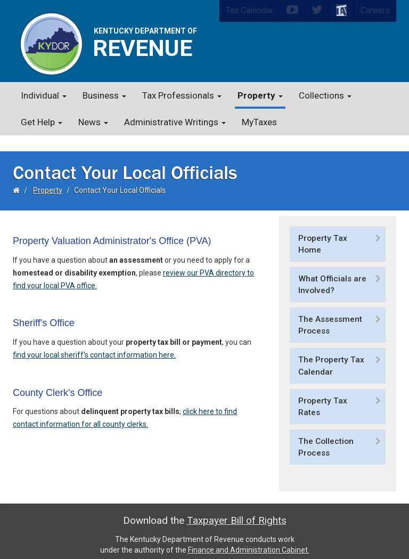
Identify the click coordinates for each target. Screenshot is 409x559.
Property (260, 95)
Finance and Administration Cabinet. (248, 540)
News (93, 122)
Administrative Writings (175, 122)
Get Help (41, 122)
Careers (375, 10)
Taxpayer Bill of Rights (237, 511)
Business (104, 95)
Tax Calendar (249, 10)
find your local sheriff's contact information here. (94, 345)
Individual (44, 95)
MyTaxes (259, 122)
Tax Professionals (182, 95)
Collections (325, 95)
